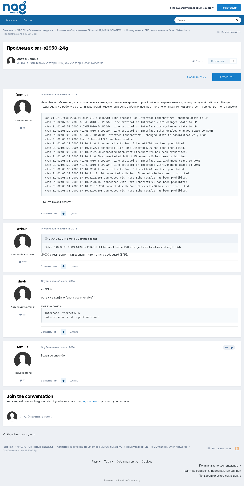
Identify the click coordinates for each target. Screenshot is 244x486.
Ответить (226, 77)
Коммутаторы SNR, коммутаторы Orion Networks (71, 62)
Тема (108, 461)
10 (23, 128)
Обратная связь (127, 461)
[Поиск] (193, 20)
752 (23, 262)
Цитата (74, 213)
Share (197, 61)
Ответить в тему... (38, 416)
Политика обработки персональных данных (212, 470)
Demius (32, 58)
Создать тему (196, 77)
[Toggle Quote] (46, 238)
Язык (96, 461)
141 (22, 314)
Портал (28, 20)
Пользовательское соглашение (220, 475)
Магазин (11, 20)
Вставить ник (49, 213)
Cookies (147, 461)
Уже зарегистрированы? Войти (192, 7)
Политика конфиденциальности (220, 465)
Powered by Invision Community (122, 480)
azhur (22, 229)
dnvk (22, 281)
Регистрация (229, 7)
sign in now (90, 401)
